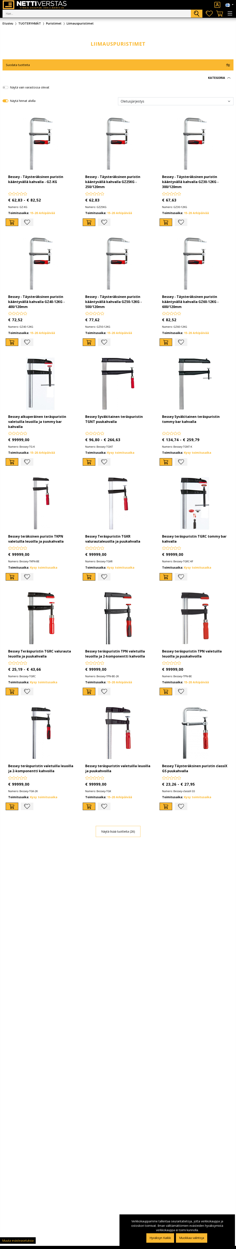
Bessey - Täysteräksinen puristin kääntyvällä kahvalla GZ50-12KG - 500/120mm (113, 301)
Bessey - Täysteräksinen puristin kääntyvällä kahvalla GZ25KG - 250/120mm (112, 181)
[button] (118, 77)
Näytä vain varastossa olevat (29, 87)
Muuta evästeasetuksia (18, 1241)
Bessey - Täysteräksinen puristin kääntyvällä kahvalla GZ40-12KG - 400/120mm (36, 301)
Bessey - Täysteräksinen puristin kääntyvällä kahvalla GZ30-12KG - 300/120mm (190, 181)
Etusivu (8, 23)
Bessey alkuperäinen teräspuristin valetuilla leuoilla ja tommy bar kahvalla (37, 421)
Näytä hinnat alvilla (22, 101)
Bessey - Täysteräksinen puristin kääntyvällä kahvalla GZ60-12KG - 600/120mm (190, 301)
